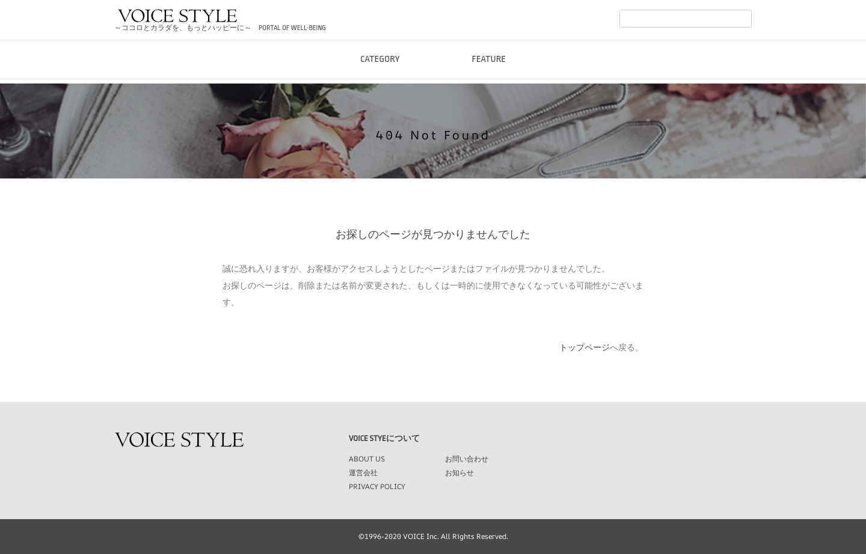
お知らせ (459, 472)
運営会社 (363, 472)
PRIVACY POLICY (377, 486)
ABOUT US (367, 459)
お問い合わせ (466, 459)
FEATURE (489, 72)
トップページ (584, 347)
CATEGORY (380, 72)
